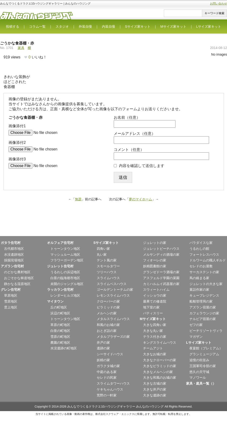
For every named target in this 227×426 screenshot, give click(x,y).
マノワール (197, 377)
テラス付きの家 (154, 336)
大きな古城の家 (154, 383)
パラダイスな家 (201, 243)
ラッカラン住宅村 (60, 289)
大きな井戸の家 (154, 389)
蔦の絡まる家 (199, 278)
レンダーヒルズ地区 (65, 295)
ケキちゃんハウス (110, 389)
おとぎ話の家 (107, 331)
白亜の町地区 (60, 331)
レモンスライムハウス (113, 295)
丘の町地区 (58, 307)
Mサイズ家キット (173, 26)
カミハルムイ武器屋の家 (161, 284)
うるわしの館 (199, 248)
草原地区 (10, 295)
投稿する (12, 26)
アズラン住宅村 (12, 266)
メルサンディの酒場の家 (161, 254)
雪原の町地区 (60, 336)
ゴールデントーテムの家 (115, 289)
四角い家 (103, 248)
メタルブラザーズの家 (113, 336)
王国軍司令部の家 (202, 366)
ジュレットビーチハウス (161, 248)
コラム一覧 (37, 26)
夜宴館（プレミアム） (206, 348)
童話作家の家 (199, 289)
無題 (78, 199)
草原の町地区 (60, 325)
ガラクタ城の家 (108, 366)
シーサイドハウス (110, 354)
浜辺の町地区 (60, 313)
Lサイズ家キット (208, 26)
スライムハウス (108, 278)
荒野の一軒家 (107, 395)
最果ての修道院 (154, 301)
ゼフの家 (196, 325)
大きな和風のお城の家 (159, 377)
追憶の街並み (199, 360)
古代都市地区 (14, 248)
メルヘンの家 (107, 313)
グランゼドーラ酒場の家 (161, 272)
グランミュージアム (204, 354)
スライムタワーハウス (113, 383)
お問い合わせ (218, 3)
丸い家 (102, 254)
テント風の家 (107, 260)
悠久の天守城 (199, 372)
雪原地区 (10, 301)
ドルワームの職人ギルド (207, 260)
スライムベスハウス (112, 284)
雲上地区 (10, 307)
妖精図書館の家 (154, 266)
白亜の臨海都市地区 (65, 278)
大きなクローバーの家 (159, 360)
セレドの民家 (107, 377)
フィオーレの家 (154, 260)
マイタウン (55, 301)
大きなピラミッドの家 (159, 366)
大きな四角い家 (154, 325)
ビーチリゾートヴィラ (206, 331)
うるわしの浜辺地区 (65, 272)
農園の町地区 (60, 342)
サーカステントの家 (204, 272)
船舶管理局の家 (201, 301)
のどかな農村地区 (17, 272)
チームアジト (153, 348)
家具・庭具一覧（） (201, 383)
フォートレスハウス (204, 254)
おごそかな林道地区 (19, 278)
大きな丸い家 (153, 331)
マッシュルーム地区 (65, 254)
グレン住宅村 (11, 289)
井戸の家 (103, 342)
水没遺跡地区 (14, 254)
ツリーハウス (107, 272)
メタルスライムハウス (113, 319)
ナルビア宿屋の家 (202, 319)
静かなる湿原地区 (17, 284)
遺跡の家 (103, 348)
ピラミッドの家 (108, 307)
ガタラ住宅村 (11, 243)
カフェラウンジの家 (204, 313)
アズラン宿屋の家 (202, 307)
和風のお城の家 (108, 325)
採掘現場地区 (14, 260)
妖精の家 (103, 360)
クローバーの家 (108, 301)
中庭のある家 (107, 372)
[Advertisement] (113, 224)
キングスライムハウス (159, 342)
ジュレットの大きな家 (206, 284)
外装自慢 (85, 26)
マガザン (196, 336)
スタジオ (62, 26)
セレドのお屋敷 (201, 266)
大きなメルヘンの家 (158, 372)
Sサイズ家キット (137, 26)
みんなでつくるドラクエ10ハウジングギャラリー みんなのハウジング (115, 406)
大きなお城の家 (154, 354)
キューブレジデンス (204, 295)
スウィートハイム (156, 289)
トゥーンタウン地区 (65, 248)
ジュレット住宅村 (60, 266)
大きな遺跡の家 (154, 395)
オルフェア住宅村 (60, 243)
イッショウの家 (154, 295)
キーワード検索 (214, 13)
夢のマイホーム (140, 199)
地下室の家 (151, 307)
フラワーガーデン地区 (66, 260)
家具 (21, 48)
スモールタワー (108, 266)
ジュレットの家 (154, 243)
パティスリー (153, 313)
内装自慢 (108, 26)
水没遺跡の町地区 (63, 348)
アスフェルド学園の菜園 (161, 278)
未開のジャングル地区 (66, 284)
